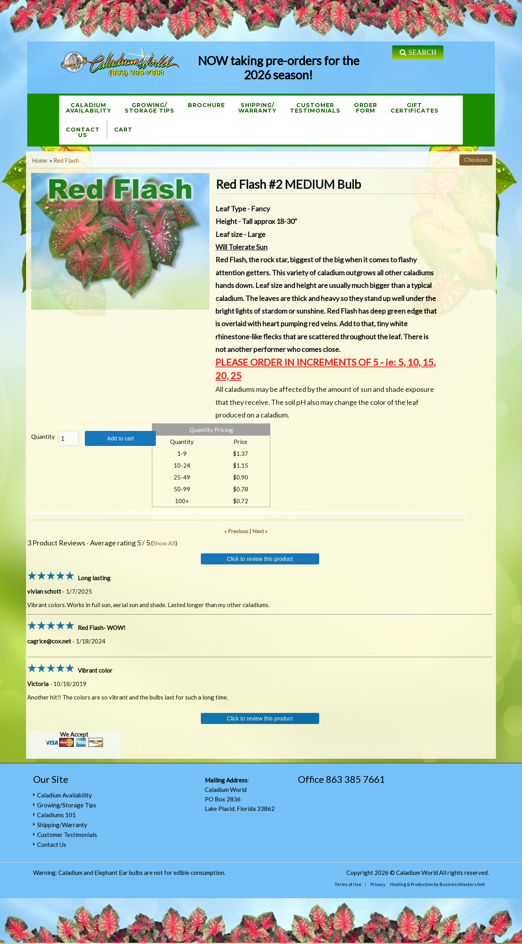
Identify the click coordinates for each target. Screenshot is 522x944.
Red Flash (66, 160)
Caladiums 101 (56, 814)
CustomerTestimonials (315, 108)
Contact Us (51, 844)
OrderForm (365, 108)
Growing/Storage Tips (149, 108)
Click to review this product (260, 559)
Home (39, 160)
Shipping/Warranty (257, 108)
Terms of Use (348, 884)
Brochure (206, 105)
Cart (123, 129)
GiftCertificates (415, 108)
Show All (164, 543)
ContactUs (83, 132)
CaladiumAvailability (88, 108)
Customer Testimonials (67, 834)
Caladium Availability (64, 795)
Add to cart (120, 438)
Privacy (377, 884)
